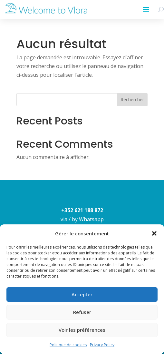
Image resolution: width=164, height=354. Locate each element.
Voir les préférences (82, 330)
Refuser (82, 312)
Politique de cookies (68, 345)
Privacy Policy (102, 345)
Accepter (82, 294)
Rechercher (132, 99)
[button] (154, 233)
